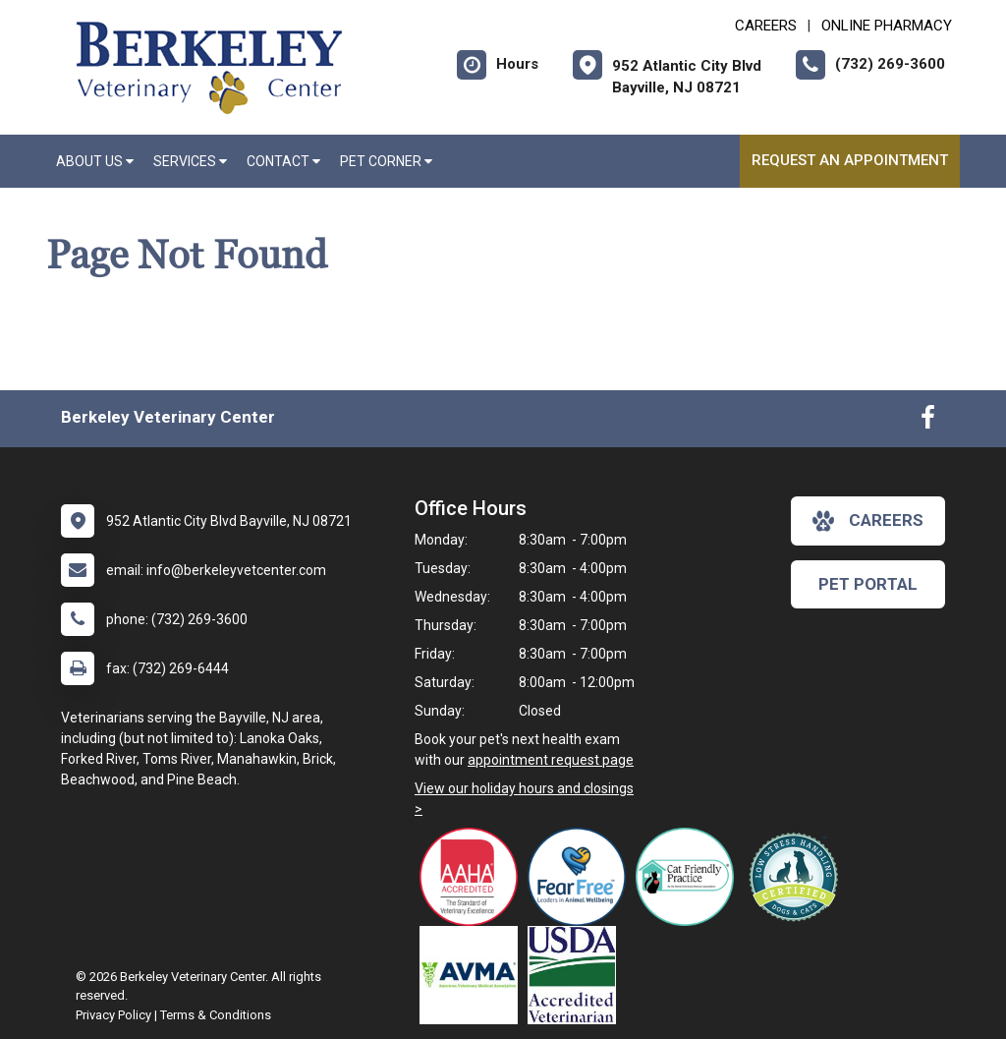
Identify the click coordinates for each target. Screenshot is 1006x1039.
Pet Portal (868, 584)
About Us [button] (95, 161)
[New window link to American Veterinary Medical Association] (473, 975)
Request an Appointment (850, 160)
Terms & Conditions (215, 1015)
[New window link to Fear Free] (582, 877)
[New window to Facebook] (928, 422)
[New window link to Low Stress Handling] (798, 877)
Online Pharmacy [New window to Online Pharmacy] (886, 25)
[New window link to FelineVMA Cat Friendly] (690, 877)
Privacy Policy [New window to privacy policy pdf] (113, 1015)
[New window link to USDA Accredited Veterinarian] (577, 975)
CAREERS (766, 25)
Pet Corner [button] (386, 161)
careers (867, 521)
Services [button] (190, 161)
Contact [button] (283, 161)
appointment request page (551, 760)
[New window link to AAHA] (473, 877)
